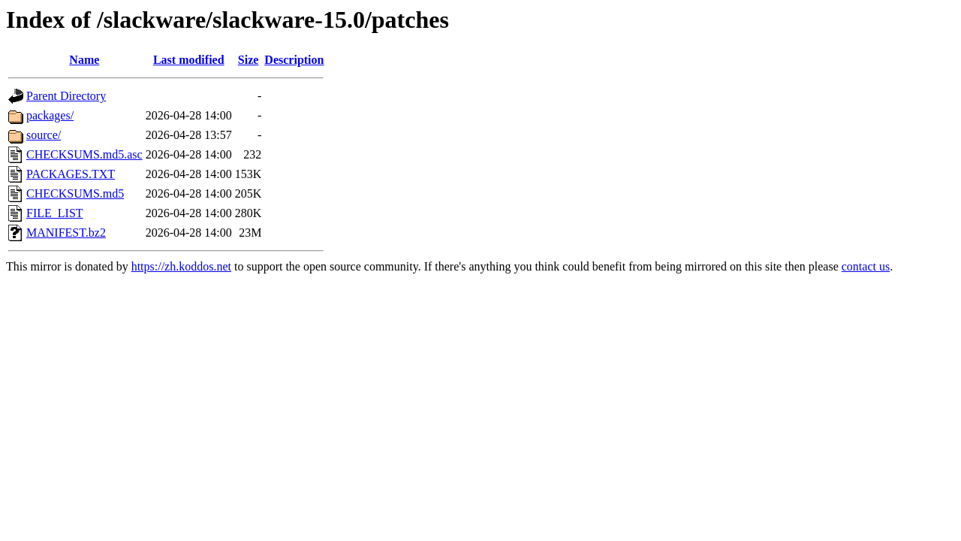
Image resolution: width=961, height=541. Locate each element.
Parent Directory (66, 95)
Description (294, 59)
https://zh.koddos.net (181, 266)
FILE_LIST (54, 213)
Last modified (188, 59)
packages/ (50, 115)
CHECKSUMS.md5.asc (84, 154)
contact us (866, 266)
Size (248, 59)
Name (84, 59)
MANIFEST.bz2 (66, 232)
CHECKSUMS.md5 (75, 193)
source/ (43, 134)
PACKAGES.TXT (70, 174)
